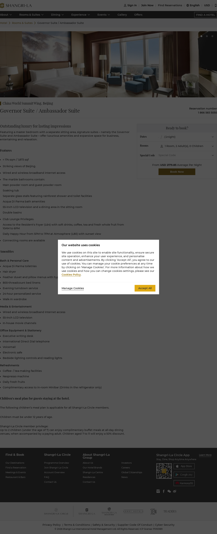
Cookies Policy (71, 274)
